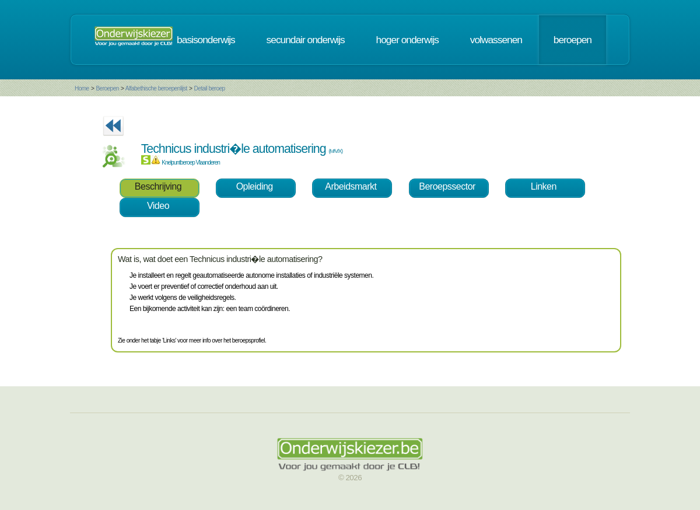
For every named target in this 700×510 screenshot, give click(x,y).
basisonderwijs (206, 40)
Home (82, 88)
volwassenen (496, 40)
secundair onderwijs (306, 40)
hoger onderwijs (407, 40)
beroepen (573, 40)
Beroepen (107, 88)
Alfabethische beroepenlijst (157, 88)
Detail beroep (209, 88)
